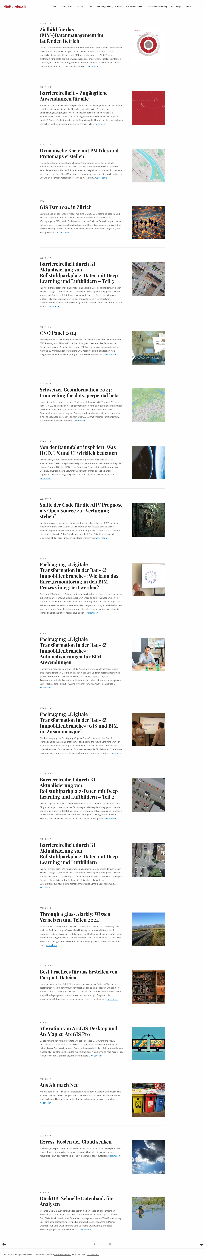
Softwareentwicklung (157, 6)
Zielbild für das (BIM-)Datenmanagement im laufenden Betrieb (71, 35)
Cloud (90, 6)
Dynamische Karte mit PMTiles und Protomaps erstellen (79, 153)
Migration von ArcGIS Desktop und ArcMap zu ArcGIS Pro (78, 1031)
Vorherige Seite (4, 1244)
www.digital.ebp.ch (62, 1254)
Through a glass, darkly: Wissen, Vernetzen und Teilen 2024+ (76, 917)
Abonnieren (67, 6)
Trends (188, 6)
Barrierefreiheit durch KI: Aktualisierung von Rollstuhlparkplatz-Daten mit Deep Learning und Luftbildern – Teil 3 (79, 272)
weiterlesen (93, 66)
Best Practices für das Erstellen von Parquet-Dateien (78, 974)
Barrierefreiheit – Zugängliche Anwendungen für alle (73, 96)
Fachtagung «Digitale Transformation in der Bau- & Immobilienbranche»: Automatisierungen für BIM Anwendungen (73, 650)
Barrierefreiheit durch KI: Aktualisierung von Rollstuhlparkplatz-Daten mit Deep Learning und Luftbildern (79, 853)
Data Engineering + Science (109, 6)
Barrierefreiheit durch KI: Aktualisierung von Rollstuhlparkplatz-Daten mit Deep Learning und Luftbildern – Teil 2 (79, 788)
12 (110, 1242)
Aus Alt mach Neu (59, 1085)
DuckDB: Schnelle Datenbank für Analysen (76, 1201)
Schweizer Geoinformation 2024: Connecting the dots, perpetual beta (79, 392)
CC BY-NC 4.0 (93, 1254)
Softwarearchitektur (135, 6)
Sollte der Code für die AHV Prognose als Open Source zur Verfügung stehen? (81, 510)
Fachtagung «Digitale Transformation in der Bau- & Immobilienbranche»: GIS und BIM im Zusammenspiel (79, 723)
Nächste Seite (201, 1244)
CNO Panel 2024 (58, 333)
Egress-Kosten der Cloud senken (76, 1141)
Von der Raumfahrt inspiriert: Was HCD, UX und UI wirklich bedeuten (78, 450)
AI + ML (80, 6)
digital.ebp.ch (15, 6)
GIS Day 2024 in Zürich (66, 207)
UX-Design (176, 6)
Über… (55, 6)
